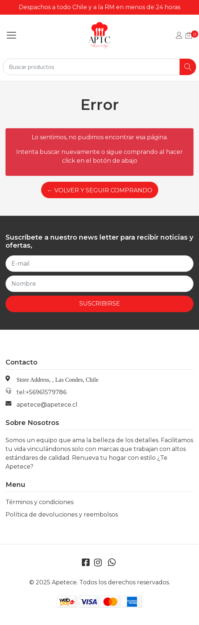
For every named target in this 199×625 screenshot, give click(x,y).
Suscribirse (99, 303)
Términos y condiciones (39, 502)
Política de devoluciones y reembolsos (62, 514)
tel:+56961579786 (41, 392)
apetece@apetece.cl (47, 404)
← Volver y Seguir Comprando (99, 190)
